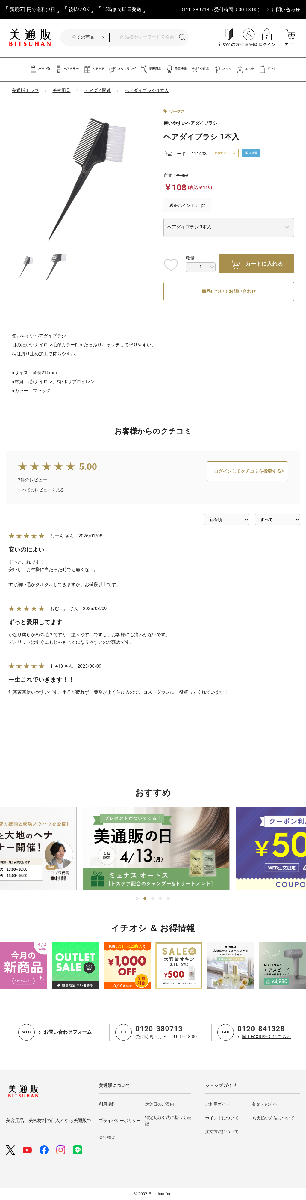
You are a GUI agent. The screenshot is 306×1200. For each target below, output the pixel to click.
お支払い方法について (273, 1118)
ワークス (177, 111)
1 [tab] (137, 899)
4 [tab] (161, 899)
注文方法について (222, 1132)
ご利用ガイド (217, 1104)
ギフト (267, 69)
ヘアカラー (67, 69)
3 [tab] (153, 899)
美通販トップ (25, 90)
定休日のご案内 (159, 1104)
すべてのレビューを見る (41, 513)
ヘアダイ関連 (97, 90)
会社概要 (107, 1137)
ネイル (222, 69)
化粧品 (200, 69)
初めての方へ (265, 1104)
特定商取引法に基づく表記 (168, 1120)
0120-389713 (159, 1029)
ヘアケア (94, 69)
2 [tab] (145, 899)
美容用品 (150, 69)
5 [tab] (168, 899)
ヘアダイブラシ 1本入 (147, 90)
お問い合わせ (285, 10)
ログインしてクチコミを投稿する (247, 494)
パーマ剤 (40, 69)
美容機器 (176, 69)
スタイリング (122, 69)
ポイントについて (222, 1118)
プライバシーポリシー (120, 1120)
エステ (245, 69)
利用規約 (107, 1104)
